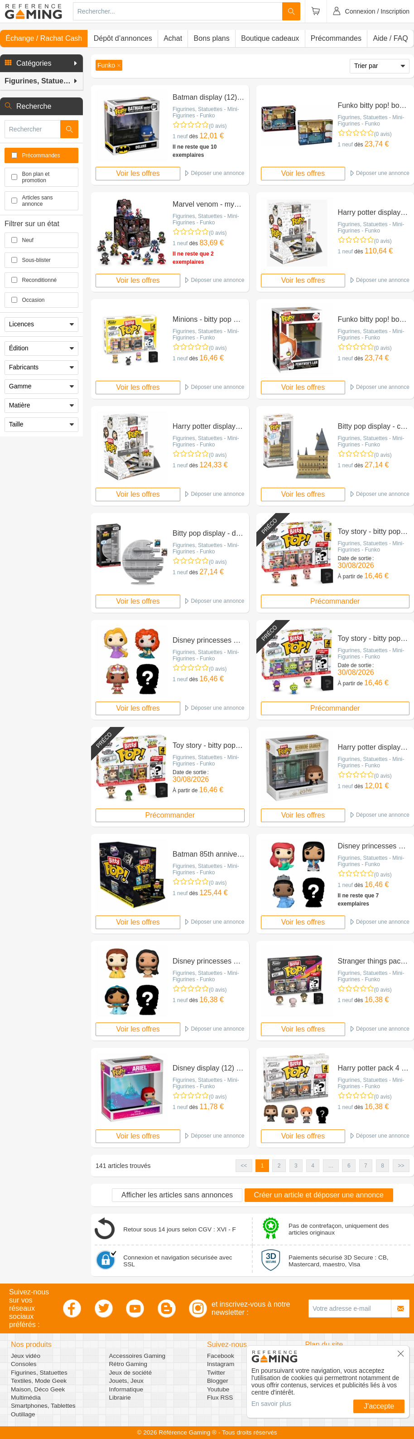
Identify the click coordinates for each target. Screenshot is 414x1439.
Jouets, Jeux (126, 1380)
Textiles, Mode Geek (39, 1380)
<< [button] (244, 1166)
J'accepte (379, 1406)
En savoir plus (271, 1403)
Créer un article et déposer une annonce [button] (319, 1195)
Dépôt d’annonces (123, 38)
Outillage (23, 1414)
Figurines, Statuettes (39, 1372)
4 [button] (312, 1166)
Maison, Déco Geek (38, 1389)
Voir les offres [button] (138, 173)
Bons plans (212, 38)
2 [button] (279, 1166)
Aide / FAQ (390, 38)
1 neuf (180, 136)
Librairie (120, 1397)
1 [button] (262, 1166)
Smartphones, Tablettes (43, 1405)
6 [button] (349, 1166)
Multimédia (26, 1397)
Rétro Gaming (128, 1364)
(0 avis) (217, 126)
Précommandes (336, 38)
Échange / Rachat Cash (43, 38)
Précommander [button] (335, 601)
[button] (41, 63)
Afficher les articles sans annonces (177, 1195)
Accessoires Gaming (137, 1355)
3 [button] (296, 1166)
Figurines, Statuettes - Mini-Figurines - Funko (206, 112)
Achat (173, 38)
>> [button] (401, 1166)
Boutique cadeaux (270, 38)
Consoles (24, 1364)
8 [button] (382, 1166)
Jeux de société (130, 1372)
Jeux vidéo (25, 1355)
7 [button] (365, 1166)
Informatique (126, 1389)
